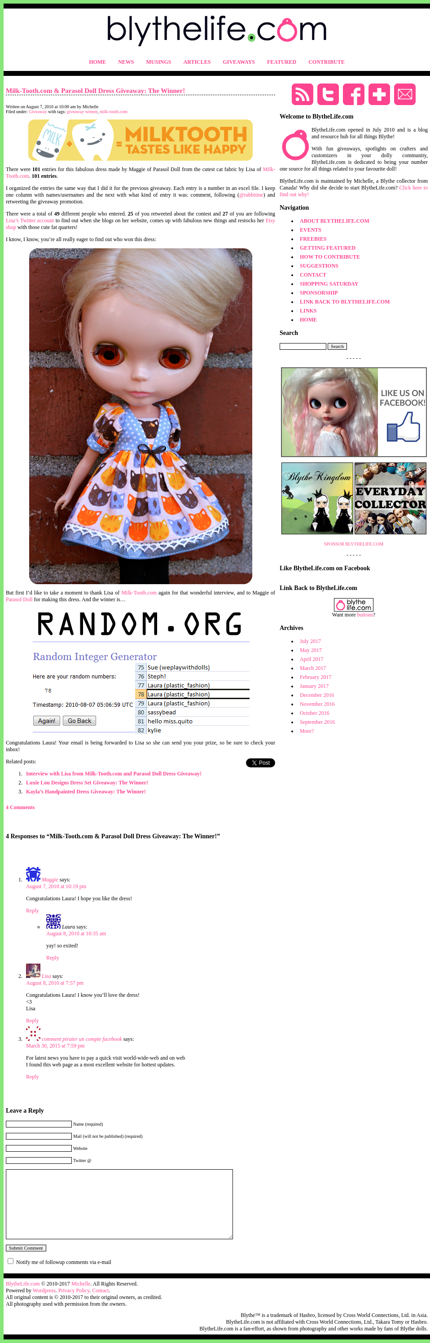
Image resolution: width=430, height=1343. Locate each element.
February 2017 (315, 677)
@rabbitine (251, 195)
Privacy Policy (74, 1290)
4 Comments (20, 807)
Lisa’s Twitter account (30, 220)
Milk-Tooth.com (139, 593)
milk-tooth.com (113, 111)
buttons (365, 615)
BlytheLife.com (23, 1284)
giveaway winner (82, 111)
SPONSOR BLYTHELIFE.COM (353, 544)
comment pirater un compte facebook (82, 1039)
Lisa (46, 976)
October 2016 (314, 713)
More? (307, 731)
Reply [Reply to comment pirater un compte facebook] (32, 1077)
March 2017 (313, 668)
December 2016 (317, 695)
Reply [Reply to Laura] (52, 958)
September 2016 (317, 722)
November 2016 (317, 704)
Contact (100, 1290)
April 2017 (311, 659)
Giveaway (38, 111)
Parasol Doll (19, 599)
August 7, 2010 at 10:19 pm (56, 886)
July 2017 (310, 641)
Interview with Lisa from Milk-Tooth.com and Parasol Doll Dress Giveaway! (114, 774)
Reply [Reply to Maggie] (32, 910)
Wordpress (44, 1290)
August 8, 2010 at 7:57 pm (54, 983)
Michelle (81, 1284)
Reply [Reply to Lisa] (32, 1020)
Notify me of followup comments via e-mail (63, 1262)
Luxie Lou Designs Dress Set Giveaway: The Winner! (87, 782)
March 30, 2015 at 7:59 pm (55, 1046)
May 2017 (311, 650)
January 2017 (314, 686)
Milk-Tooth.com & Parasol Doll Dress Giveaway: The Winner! (95, 90)
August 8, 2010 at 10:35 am (76, 933)
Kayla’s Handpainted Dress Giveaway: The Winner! (86, 791)
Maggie (50, 879)
